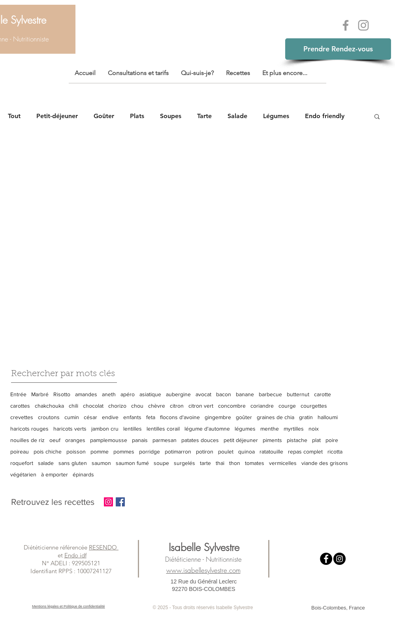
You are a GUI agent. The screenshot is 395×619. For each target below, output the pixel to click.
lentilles (132, 428)
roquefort (21, 463)
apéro (127, 394)
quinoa (246, 451)
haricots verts (70, 428)
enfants (132, 417)
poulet (225, 451)
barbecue (270, 394)
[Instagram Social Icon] (108, 501)
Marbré (40, 394)
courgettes (314, 406)
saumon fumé (132, 463)
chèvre (156, 406)
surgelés (184, 463)
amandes (86, 394)
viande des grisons (324, 463)
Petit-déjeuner (57, 116)
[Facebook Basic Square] (120, 501)
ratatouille (271, 451)
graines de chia (275, 417)
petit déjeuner (241, 440)
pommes (123, 451)
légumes (245, 428)
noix (313, 428)
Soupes (170, 116)
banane (245, 394)
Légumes (276, 116)
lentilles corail (163, 428)
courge (287, 406)
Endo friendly (324, 116)
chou (137, 406)
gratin (306, 417)
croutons (49, 417)
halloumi (328, 417)
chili (73, 406)
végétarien (23, 474)
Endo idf (75, 555)
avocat (203, 394)
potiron (204, 451)
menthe (269, 428)
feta (150, 417)
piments (272, 440)
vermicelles (283, 463)
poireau (19, 451)
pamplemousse (108, 440)
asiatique (150, 394)
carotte (322, 394)
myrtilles (294, 428)
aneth (109, 394)
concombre (232, 406)
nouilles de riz (27, 440)
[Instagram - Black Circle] (339, 559)
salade (46, 463)
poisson (76, 451)
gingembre (218, 417)
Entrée (18, 394)
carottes (20, 406)
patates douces (200, 440)
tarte (205, 463)
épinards (83, 474)
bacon (223, 394)
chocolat (93, 406)
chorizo (117, 406)
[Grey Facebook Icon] (346, 25)
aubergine (178, 394)
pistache (297, 440)
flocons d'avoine (180, 417)
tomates (254, 463)
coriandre (262, 406)
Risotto (61, 394)
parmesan (164, 440)
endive (110, 417)
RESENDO (103, 547)
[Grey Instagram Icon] (363, 25)
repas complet (305, 451)
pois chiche (48, 451)
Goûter (104, 116)
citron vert (200, 406)
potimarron (178, 451)
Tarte (204, 116)
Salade (237, 116)
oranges (75, 440)
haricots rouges (29, 428)
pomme (99, 451)
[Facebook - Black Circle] (326, 559)
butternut (298, 394)
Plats (137, 116)
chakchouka (49, 406)
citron (177, 406)
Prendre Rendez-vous (338, 48)
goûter (244, 417)
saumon (101, 463)
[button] (377, 117)
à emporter (54, 474)
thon (234, 463)
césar (90, 417)
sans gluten (72, 463)
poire (331, 440)
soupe (161, 463)
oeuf (54, 440)
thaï (220, 463)
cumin (71, 417)
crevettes (21, 417)
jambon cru (104, 428)
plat (316, 440)
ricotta (334, 451)
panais (140, 440)
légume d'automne (207, 428)
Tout (14, 116)
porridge (149, 451)
